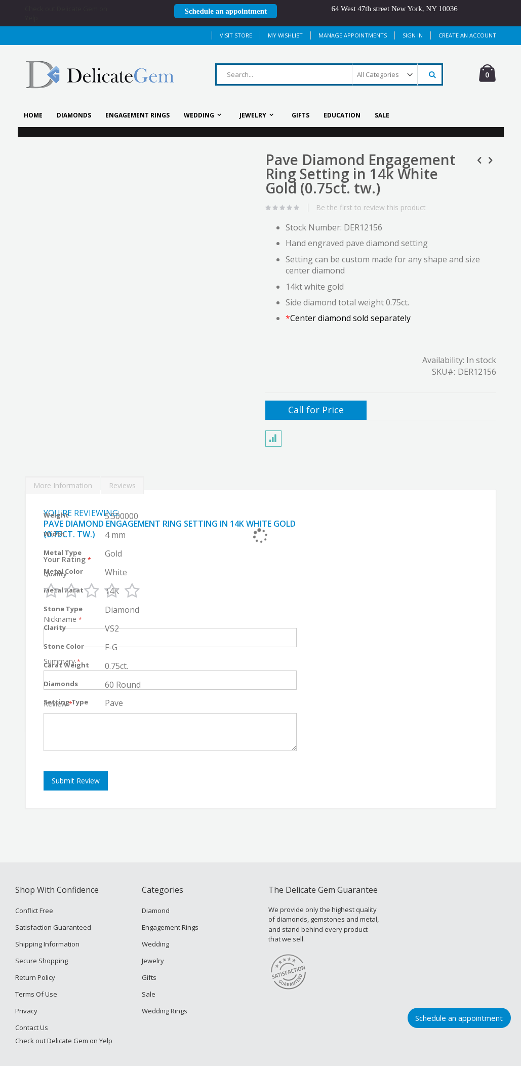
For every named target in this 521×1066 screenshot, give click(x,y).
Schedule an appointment (459, 1018)
